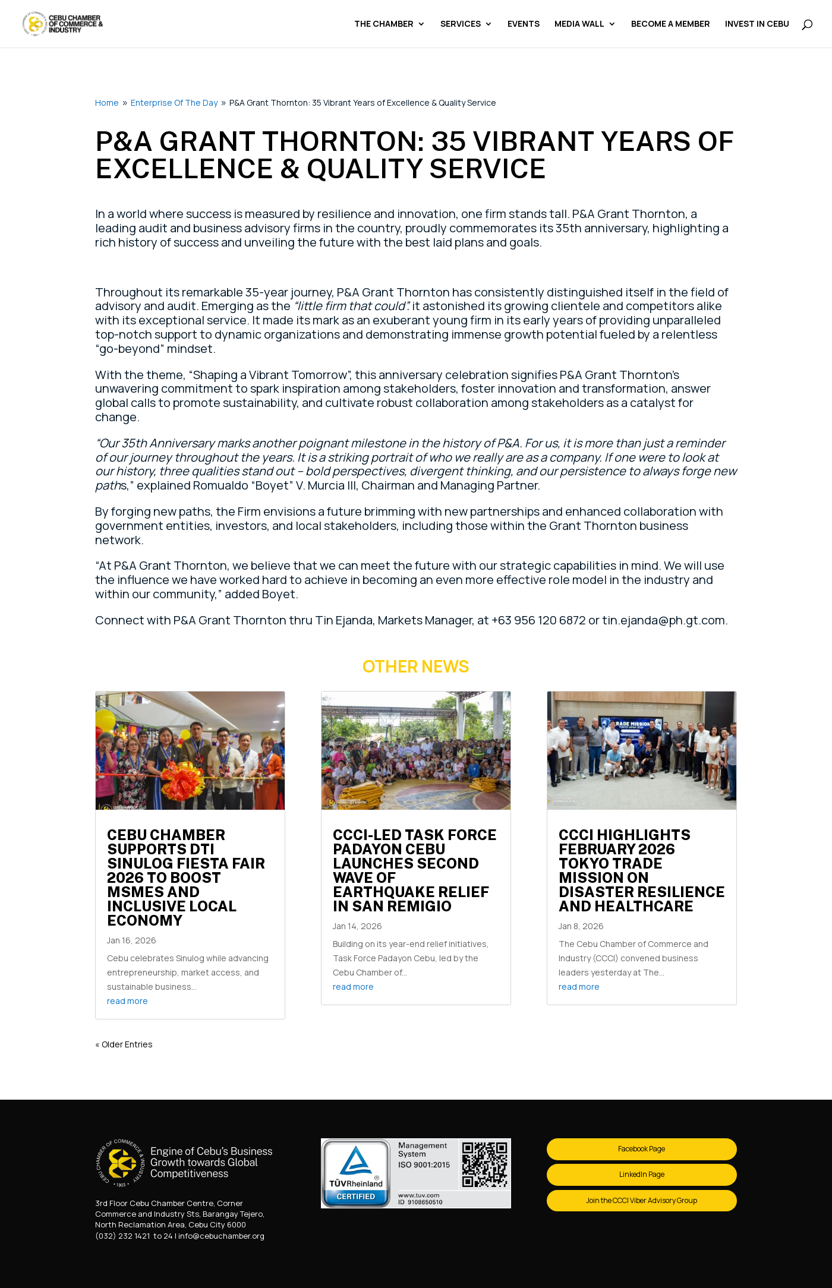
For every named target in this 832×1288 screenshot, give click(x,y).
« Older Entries (124, 1044)
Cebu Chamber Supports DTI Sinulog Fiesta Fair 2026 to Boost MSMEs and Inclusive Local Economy (186, 877)
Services (460, 24)
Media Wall (579, 24)
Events (524, 24)
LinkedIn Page (641, 1174)
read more (127, 1000)
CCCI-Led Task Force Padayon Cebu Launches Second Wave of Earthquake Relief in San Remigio (415, 870)
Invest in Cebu (757, 24)
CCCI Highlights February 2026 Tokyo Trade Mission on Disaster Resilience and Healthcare (642, 870)
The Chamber (384, 24)
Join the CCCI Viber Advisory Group (641, 1200)
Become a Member (670, 24)
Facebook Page (641, 1149)
